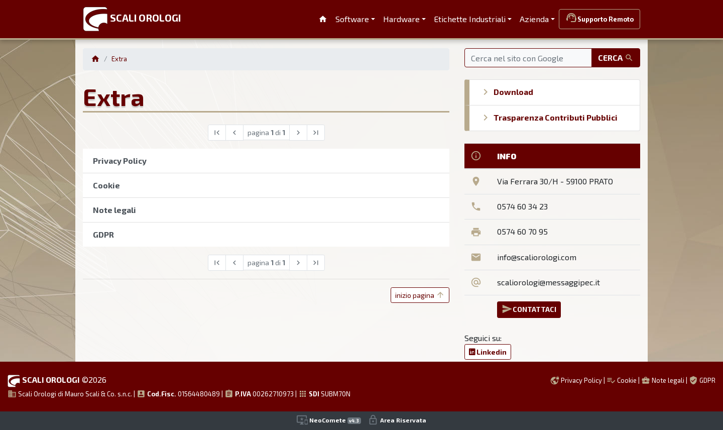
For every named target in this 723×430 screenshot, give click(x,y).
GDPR (702, 380)
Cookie (622, 380)
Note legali (662, 380)
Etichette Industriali (470, 19)
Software (352, 19)
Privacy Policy (576, 380)
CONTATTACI (529, 308)
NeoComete (329, 419)
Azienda (534, 19)
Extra (119, 59)
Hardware (401, 19)
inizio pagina (420, 294)
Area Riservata (397, 419)
